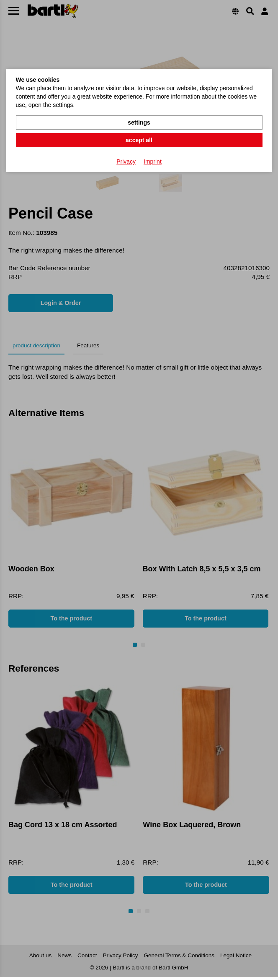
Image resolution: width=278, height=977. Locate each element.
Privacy (126, 161)
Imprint (153, 161)
